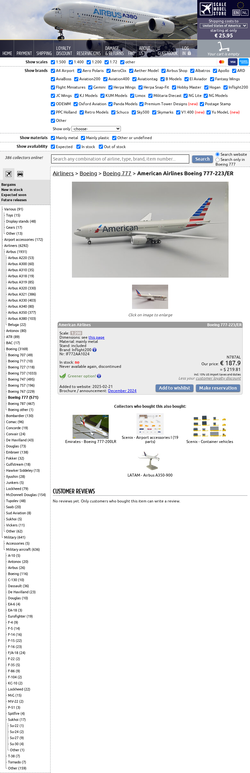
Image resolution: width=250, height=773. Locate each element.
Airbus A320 (18, 288)
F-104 (13, 677)
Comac (12, 422)
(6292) (23, 246)
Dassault (15, 586)
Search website (233, 154)
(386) (32, 294)
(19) (31, 276)
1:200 (76, 333)
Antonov (13, 331)
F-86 (12, 671)
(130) (29, 416)
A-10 (12, 555)
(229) (31, 391)
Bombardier (15, 416)
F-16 (12, 647)
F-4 (11, 622)
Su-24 (15, 732)
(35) (31, 270)
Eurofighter (17, 616)
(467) (31, 404)
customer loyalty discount (218, 378)
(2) (18, 659)
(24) (22, 434)
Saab (10, 507)
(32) (21, 458)
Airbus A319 (18, 282)
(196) (31, 385)
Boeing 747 (17, 379)
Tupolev (13, 501)
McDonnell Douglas (22, 495)
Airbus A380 (18, 318)
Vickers (12, 525)
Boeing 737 (17, 373)
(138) (24, 452)
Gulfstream (15, 464)
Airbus (11, 252)
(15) (17, 215)
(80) (31, 306)
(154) (42, 495)
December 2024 (122, 391)
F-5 (11, 628)
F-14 (12, 634)
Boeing (12, 349)
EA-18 (13, 610)
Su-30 (15, 744)
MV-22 (13, 701)
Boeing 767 (17, 391)
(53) (31, 258)
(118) (31, 367)
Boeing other (18, 410)
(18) (27, 464)
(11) (22, 525)
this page (97, 337)
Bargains (8, 184)
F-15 (12, 641)
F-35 (12, 665)
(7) (18, 756)
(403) (32, 300)
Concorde (14, 428)
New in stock (12, 190)
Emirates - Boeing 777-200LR (90, 441)
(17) (19, 227)
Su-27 (15, 738)
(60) (31, 264)
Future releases (14, 200)
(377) (32, 312)
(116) (24, 574)
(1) (31, 410)
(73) (23, 446)
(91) (20, 209)
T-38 (12, 756)
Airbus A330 (18, 300)
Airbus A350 (18, 312)
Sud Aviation (16, 513)
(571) (33, 397)
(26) (22, 568)
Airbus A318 (18, 276)
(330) (32, 288)
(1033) (32, 373)
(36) (26, 586)
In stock (88, 147)
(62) (19, 531)
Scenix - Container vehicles (209, 441)
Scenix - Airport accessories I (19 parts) (150, 439)
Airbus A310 (18, 270)
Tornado (15, 762)
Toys (10, 215)
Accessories (15, 543)
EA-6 (12, 604)
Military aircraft (19, 549)
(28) (22, 476)
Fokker (12, 458)
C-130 (13, 580)
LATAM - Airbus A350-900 (150, 475)
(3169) (23, 349)
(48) (33, 221)
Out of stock (114, 147)
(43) (30, 440)
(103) (32, 318)
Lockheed (14, 489)
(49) (30, 355)
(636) (36, 549)
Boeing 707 (17, 355)
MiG (11, 695)
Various (10, 209)
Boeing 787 (17, 404)
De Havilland (16, 440)
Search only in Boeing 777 (230, 162)
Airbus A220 (18, 258)
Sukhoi (12, 519)
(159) (22, 768)
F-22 (12, 659)
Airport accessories (19, 239)
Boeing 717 (17, 361)
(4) (18, 604)
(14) (17, 628)
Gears (11, 227)
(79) (25, 489)
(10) (30, 361)
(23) (32, 592)
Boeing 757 (17, 385)
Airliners (11, 246)
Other (11, 233)
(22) (23, 325)
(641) (21, 537)
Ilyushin (12, 476)
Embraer (13, 452)
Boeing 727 (17, 367)
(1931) (22, 252)
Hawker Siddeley (20, 470)
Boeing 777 (18, 397)
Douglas (13, 446)
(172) (39, 239)
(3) (20, 610)
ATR (9, 337)
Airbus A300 (18, 264)
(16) (19, 634)
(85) (31, 282)
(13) (19, 233)
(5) (22, 483)
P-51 (12, 707)
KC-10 (13, 683)
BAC (10, 343)
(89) (16, 337)
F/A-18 (13, 653)
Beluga (14, 325)
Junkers (13, 483)
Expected (64, 147)
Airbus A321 (18, 294)
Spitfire (14, 713)
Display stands (18, 221)
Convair (12, 434)
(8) (29, 513)
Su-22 (15, 726)
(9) (16, 622)
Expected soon (13, 195)
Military (10, 537)
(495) (31, 379)
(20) (18, 507)
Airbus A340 (18, 306)
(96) (21, 422)
